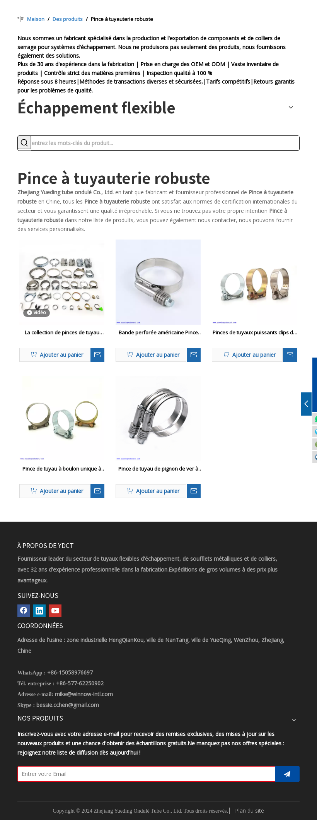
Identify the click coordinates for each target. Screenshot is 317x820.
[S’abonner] (287, 774)
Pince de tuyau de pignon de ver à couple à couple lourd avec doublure (158, 469)
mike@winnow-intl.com (84, 694)
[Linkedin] (39, 610)
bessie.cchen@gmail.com (67, 705)
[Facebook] (23, 610)
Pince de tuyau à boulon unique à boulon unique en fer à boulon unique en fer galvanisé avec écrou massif (62, 469)
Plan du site (249, 810)
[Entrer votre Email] (144, 774)
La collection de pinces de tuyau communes (62, 333)
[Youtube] (55, 610)
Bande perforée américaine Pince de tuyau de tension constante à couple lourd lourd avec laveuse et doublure (158, 333)
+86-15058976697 (70, 672)
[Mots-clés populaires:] (24, 142)
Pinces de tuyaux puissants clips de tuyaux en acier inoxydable (254, 333)
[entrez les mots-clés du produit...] (165, 143)
